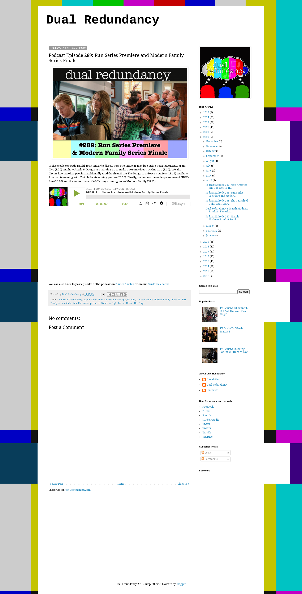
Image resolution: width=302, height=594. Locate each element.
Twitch (129, 284)
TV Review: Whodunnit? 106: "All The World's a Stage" (234, 311)
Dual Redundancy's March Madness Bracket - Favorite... (227, 210)
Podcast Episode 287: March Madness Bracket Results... (223, 218)
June (209, 170)
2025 (206, 112)
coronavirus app (117, 299)
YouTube (207, 436)
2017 (206, 251)
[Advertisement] (119, 451)
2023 (206, 122)
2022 (206, 127)
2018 (206, 246)
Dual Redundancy (102, 20)
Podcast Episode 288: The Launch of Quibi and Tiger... (227, 202)
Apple (86, 299)
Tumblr (206, 432)
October (211, 151)
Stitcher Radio (210, 419)
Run (75, 303)
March (210, 225)
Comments (209, 459)
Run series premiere (89, 303)
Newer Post (56, 483)
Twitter (206, 428)
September (213, 155)
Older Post (183, 483)
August (210, 161)
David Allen (213, 379)
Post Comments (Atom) (77, 489)
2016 (206, 256)
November (212, 146)
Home (120, 483)
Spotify (206, 415)
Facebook (208, 406)
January (211, 235)
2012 (206, 276)
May (209, 175)
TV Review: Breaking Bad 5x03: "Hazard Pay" (234, 350)
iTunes (119, 284)
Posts (206, 452)
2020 (206, 137)
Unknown (212, 390)
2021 (206, 132)
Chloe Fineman (99, 299)
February (212, 230)
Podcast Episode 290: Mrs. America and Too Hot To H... (226, 186)
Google (131, 299)
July (208, 165)
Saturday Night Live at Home (117, 303)
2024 (206, 117)
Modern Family (144, 299)
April (209, 180)
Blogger (181, 584)
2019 (206, 241)
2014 (206, 266)
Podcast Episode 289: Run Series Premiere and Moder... (224, 194)
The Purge (139, 303)
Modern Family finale (165, 299)
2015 (206, 261)
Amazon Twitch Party (70, 299)
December (212, 141)
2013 (206, 271)
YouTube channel (159, 284)
